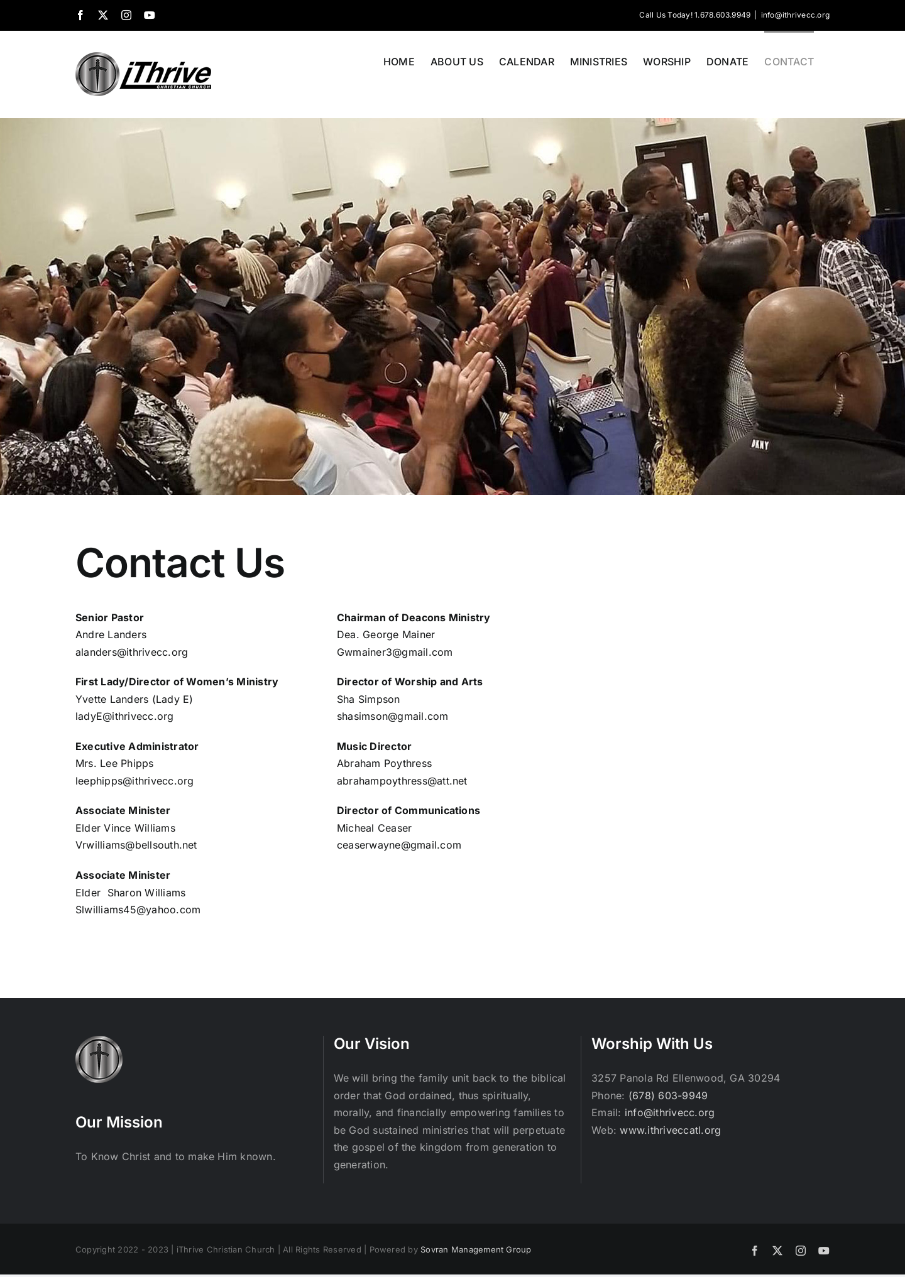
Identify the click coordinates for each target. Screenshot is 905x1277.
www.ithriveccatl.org (670, 1130)
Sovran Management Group (476, 1249)
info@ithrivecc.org (795, 14)
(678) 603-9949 (668, 1095)
